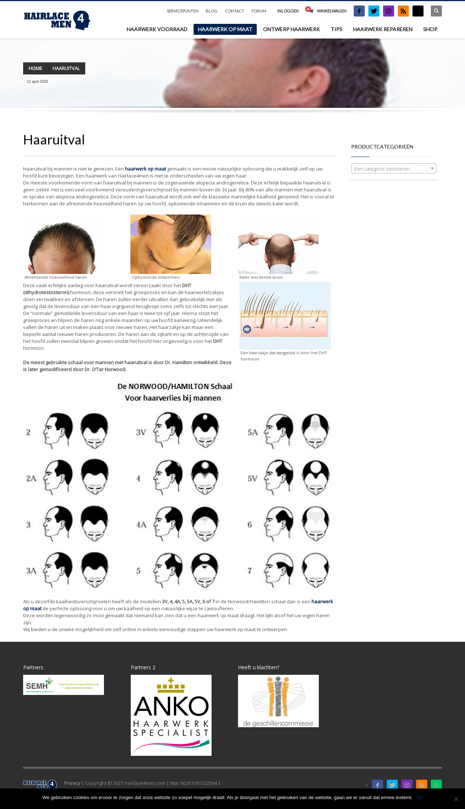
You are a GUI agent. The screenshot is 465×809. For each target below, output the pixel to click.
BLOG (211, 10)
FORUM (259, 10)
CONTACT (234, 10)
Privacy (72, 783)
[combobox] (394, 168)
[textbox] (394, 169)
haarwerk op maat (145, 168)
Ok (419, 797)
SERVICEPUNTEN (182, 10)
